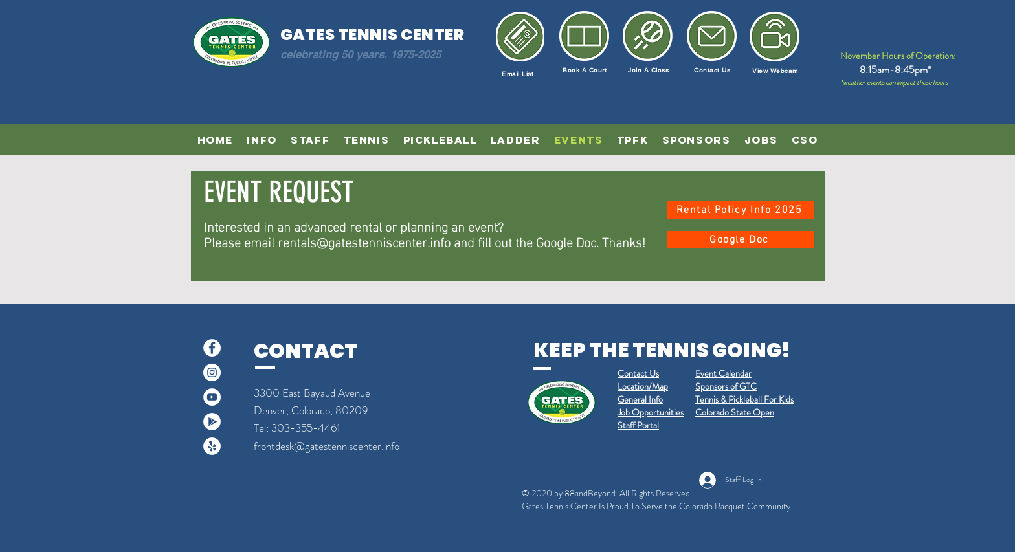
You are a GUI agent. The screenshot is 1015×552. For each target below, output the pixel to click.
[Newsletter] (774, 36)
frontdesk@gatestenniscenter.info (326, 446)
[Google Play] (212, 421)
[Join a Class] (648, 36)
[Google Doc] (740, 239)
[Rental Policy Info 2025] (740, 210)
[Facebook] (212, 348)
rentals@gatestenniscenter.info (364, 240)
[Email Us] (712, 36)
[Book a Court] (584, 36)
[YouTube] (212, 397)
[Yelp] (212, 446)
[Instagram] (212, 372)
